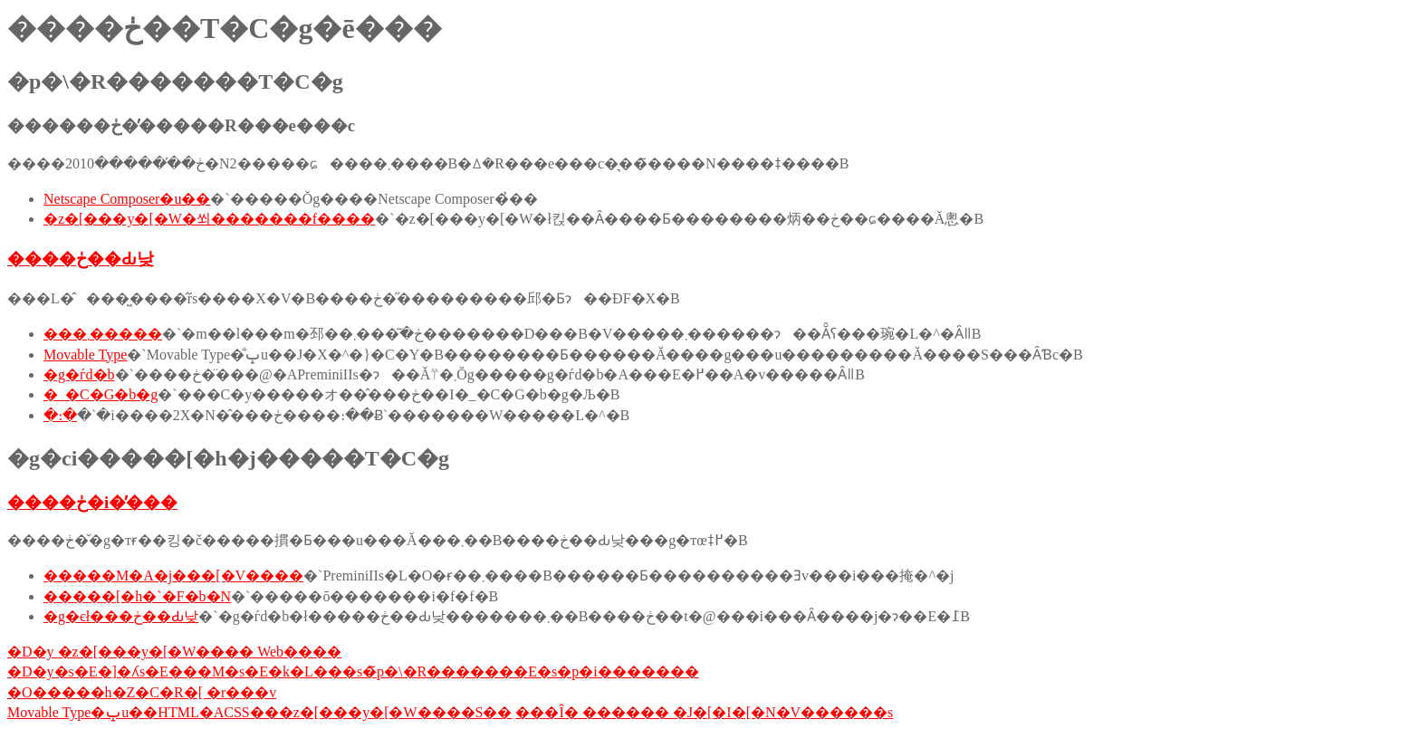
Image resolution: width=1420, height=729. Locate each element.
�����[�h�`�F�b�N (137, 596)
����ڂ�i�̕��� (92, 502)
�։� (60, 415)
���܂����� (102, 333)
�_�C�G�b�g (100, 394)
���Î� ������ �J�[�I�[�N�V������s (704, 712)
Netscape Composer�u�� (126, 198)
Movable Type (85, 354)
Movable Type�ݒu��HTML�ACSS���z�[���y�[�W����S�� (259, 712)
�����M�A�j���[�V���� (173, 575)
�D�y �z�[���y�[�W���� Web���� (174, 651)
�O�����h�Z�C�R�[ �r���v (141, 692)
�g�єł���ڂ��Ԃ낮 (120, 616)
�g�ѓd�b (79, 374)
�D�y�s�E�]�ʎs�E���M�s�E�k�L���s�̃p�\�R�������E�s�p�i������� (353, 671)
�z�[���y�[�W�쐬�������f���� (209, 218)
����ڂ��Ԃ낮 (80, 258)
